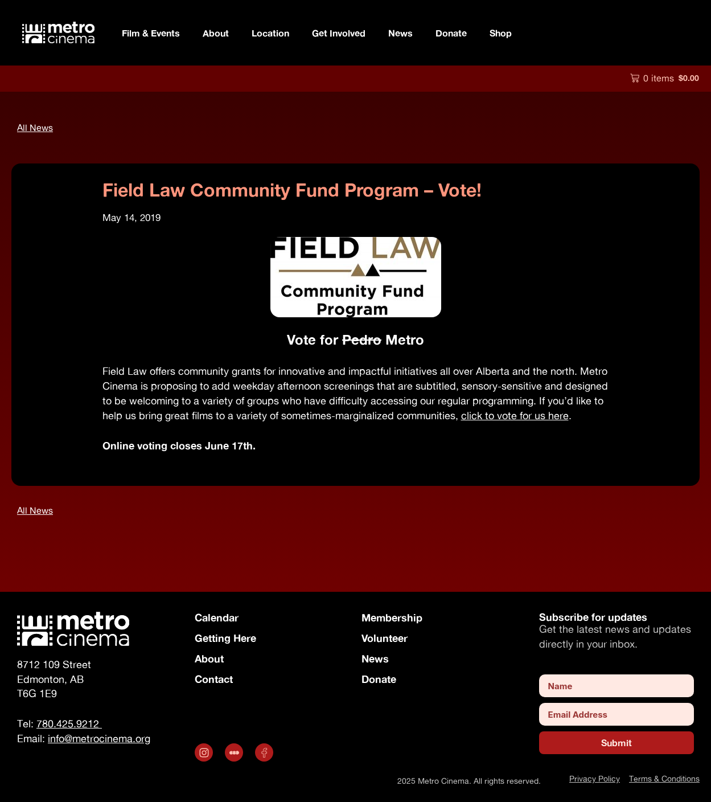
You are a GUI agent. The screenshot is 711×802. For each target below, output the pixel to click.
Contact (214, 679)
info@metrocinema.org (99, 738)
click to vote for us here (515, 416)
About (216, 32)
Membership (391, 617)
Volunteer (384, 638)
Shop (501, 32)
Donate (451, 32)
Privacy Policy (594, 778)
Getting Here (225, 638)
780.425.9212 (69, 724)
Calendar (217, 617)
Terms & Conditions (664, 778)
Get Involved (338, 32)
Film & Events (151, 32)
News (400, 32)
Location (270, 32)
